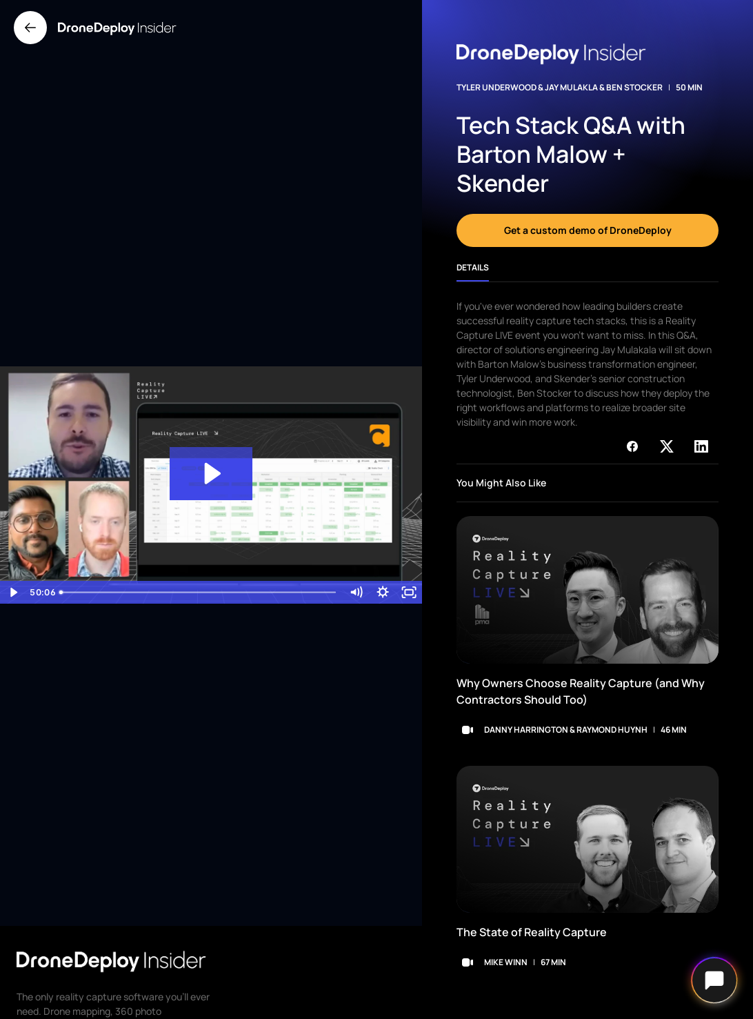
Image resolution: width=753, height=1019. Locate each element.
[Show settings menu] (383, 592)
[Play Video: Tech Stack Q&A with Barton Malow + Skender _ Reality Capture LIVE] (211, 473)
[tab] (472, 272)
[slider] (198, 592)
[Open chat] (714, 980)
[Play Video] (13, 592)
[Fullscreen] (409, 592)
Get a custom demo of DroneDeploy (588, 230)
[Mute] (356, 592)
